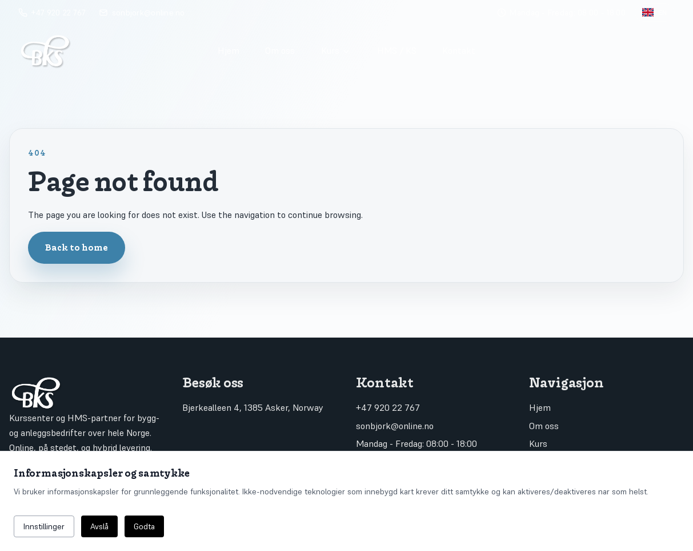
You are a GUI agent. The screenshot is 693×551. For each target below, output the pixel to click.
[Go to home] (107, 50)
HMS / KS (396, 50)
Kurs (336, 50)
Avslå (99, 526)
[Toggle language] (655, 12)
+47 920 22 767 (388, 407)
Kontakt (458, 50)
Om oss (280, 50)
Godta (144, 526)
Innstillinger (44, 526)
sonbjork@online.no (395, 425)
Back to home (76, 247)
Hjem (228, 50)
